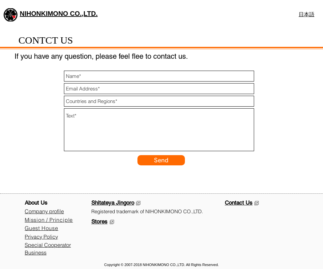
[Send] (161, 160)
